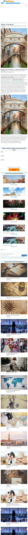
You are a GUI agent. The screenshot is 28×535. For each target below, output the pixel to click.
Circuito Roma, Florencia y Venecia (9, 183)
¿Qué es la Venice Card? (12, 372)
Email (2, 151)
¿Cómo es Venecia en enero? (13, 409)
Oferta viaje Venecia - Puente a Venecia (9, 195)
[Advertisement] (14, 14)
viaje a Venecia (14, 140)
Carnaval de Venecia (6, 220)
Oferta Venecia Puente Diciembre (9, 232)
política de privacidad (20, 257)
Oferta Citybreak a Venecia (7, 245)
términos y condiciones (16, 167)
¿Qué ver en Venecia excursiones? (14, 297)
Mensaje (2, 159)
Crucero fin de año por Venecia (8, 208)
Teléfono (2, 155)
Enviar (14, 169)
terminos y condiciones (10, 257)
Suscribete (24, 255)
